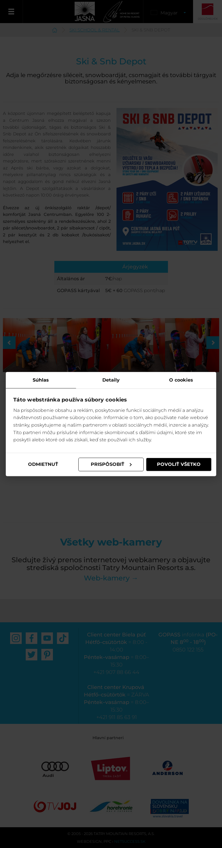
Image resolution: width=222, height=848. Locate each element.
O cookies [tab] (181, 380)
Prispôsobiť (111, 464)
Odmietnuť (43, 464)
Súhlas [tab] (41, 380)
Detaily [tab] (111, 380)
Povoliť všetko (179, 464)
